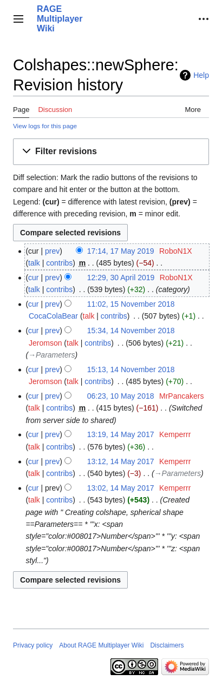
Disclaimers (167, 645)
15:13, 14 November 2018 (131, 369)
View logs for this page (45, 125)
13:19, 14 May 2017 (120, 434)
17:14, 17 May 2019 (120, 251)
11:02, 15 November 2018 (131, 304)
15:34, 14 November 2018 (131, 330)
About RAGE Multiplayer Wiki (101, 645)
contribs (59, 263)
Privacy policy (33, 645)
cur (33, 277)
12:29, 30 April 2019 (121, 277)
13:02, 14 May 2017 (120, 488)
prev (52, 251)
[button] (18, 19)
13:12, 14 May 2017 (120, 461)
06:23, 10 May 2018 (120, 396)
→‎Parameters (51, 355)
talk (34, 263)
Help (201, 75)
